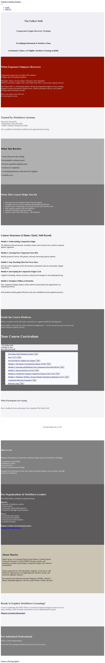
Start (36, 354)
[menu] (52, 8)
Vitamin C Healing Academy (11, 2)
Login (7, 7)
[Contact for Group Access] (11, 528)
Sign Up (8, 9)
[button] (2, 4)
